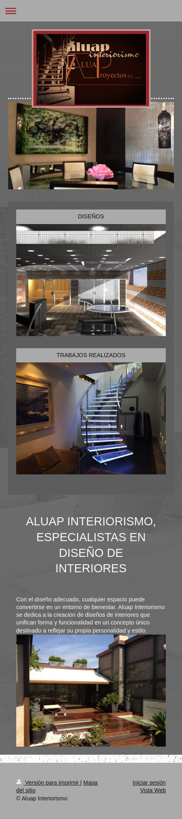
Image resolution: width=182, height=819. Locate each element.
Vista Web (153, 790)
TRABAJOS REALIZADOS (90, 355)
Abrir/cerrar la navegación (91, 10)
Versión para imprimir (48, 782)
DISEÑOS (91, 216)
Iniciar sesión (149, 782)
